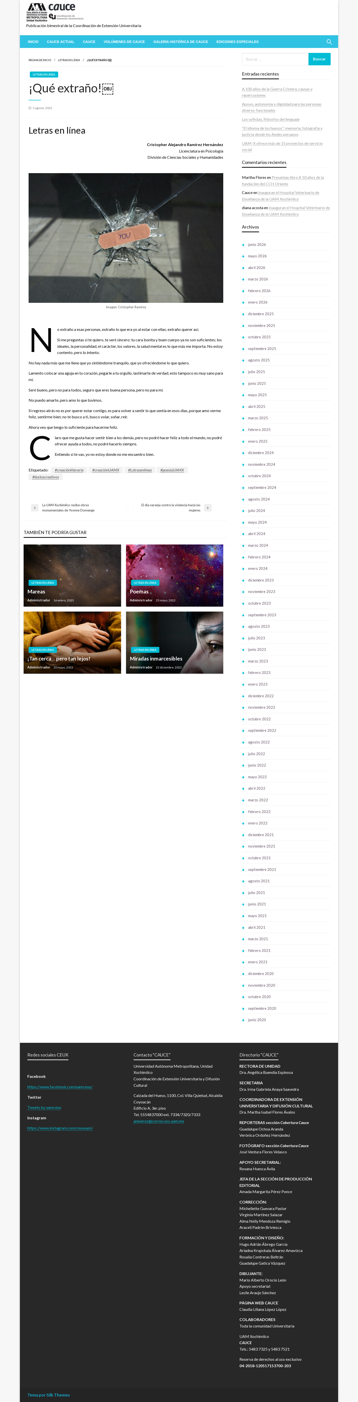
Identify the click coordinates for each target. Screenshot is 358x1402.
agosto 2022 (259, 742)
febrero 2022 (259, 811)
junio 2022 (257, 765)
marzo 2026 (258, 279)
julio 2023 (256, 638)
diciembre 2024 (261, 452)
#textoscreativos (45, 476)
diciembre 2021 (261, 834)
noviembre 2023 (261, 591)
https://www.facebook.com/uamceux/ (59, 1086)
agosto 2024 (259, 499)
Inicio (33, 42)
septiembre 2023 (262, 615)
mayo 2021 (257, 915)
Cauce (89, 42)
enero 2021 (258, 962)
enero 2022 (258, 823)
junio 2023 (257, 649)
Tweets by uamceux (44, 1107)
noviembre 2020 (261, 985)
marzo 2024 (258, 545)
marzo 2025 (258, 418)
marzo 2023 (258, 661)
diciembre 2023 (261, 580)
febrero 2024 (259, 557)
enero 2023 (258, 684)
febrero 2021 (259, 950)
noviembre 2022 (261, 707)
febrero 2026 (259, 290)
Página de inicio (40, 60)
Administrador (39, 600)
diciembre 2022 (261, 696)
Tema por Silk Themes (48, 1395)
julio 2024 (256, 510)
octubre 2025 (259, 337)
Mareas (36, 591)
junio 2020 (257, 1019)
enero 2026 (258, 302)
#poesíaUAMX (172, 469)
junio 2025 (257, 383)
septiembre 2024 (262, 487)
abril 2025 (256, 406)
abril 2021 (256, 927)
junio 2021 (257, 904)
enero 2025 (258, 441)
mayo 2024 (257, 522)
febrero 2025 (259, 429)
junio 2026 (257, 244)
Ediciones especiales (238, 42)
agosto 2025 (259, 360)
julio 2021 (256, 892)
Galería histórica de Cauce (180, 42)
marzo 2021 (258, 938)
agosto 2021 (259, 881)
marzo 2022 (258, 800)
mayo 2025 (257, 394)
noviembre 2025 (261, 325)
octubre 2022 (259, 719)
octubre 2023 (259, 603)
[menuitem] (33, 42)
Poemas (139, 591)
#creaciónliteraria (69, 469)
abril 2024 (256, 533)
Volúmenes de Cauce (124, 42)
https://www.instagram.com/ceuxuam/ (60, 1128)
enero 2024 (258, 568)
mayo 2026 (257, 256)
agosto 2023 (259, 626)
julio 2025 (256, 371)
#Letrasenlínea (140, 469)
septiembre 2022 (262, 730)
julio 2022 (256, 753)
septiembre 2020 (262, 1008)
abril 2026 (256, 267)
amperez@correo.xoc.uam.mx (159, 1121)
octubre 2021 (259, 858)
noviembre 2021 (261, 846)
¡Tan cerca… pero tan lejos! (58, 658)
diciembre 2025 (261, 314)
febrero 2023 (259, 672)
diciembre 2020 (261, 973)
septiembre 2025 (262, 348)
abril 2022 (256, 788)
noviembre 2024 (261, 464)
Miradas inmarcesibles (156, 658)
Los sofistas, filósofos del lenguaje (271, 119)
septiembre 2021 (262, 869)
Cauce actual (61, 42)
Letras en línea (69, 60)
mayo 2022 (257, 777)
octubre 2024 (259, 475)
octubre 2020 (259, 996)
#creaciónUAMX (105, 469)
